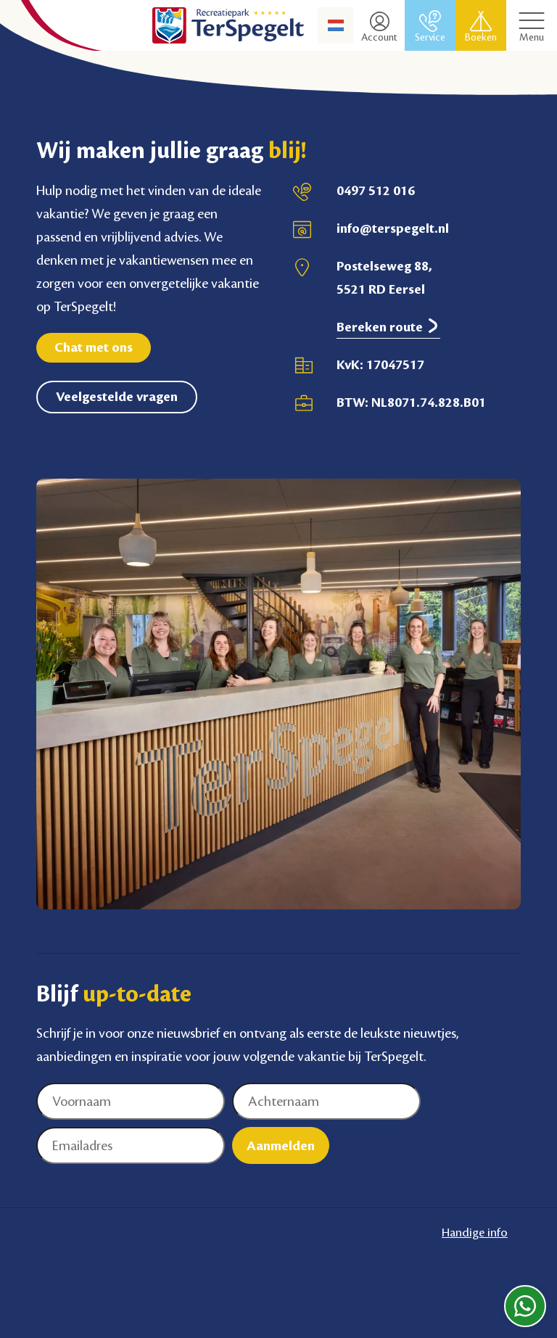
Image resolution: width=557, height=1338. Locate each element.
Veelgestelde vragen (117, 396)
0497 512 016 (376, 190)
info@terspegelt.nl (393, 228)
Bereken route (388, 326)
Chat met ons (93, 347)
